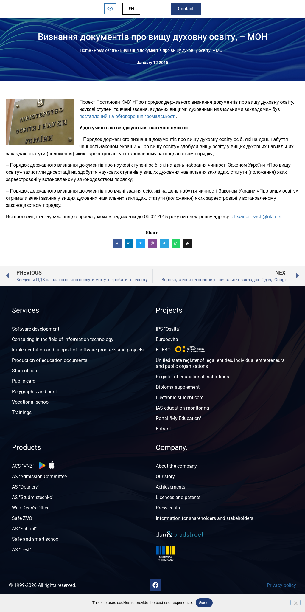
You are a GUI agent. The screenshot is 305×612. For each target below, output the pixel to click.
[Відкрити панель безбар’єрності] (110, 9)
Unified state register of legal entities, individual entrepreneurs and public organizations (220, 363)
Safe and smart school (36, 539)
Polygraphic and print (34, 391)
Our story (165, 476)
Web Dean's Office (30, 508)
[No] (295, 602)
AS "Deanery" (25, 487)
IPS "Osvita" (168, 329)
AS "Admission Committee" (40, 476)
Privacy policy (281, 585)
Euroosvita (167, 339)
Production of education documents (49, 360)
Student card (25, 371)
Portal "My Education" (178, 418)
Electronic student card (180, 397)
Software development (35, 329)
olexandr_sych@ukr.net (256, 216)
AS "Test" (21, 549)
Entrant (163, 429)
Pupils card (23, 381)
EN (131, 8)
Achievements (170, 487)
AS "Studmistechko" (32, 497)
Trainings (22, 412)
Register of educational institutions (192, 376)
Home (85, 50)
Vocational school (31, 402)
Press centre (105, 50)
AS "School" (24, 529)
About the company (176, 466)
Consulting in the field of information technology (62, 339)
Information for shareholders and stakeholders (204, 518)
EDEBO (163, 350)
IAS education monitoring (182, 408)
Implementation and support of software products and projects (78, 350)
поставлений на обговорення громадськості (127, 116)
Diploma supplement (178, 387)
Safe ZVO (22, 518)
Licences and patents (178, 497)
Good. (204, 602)
